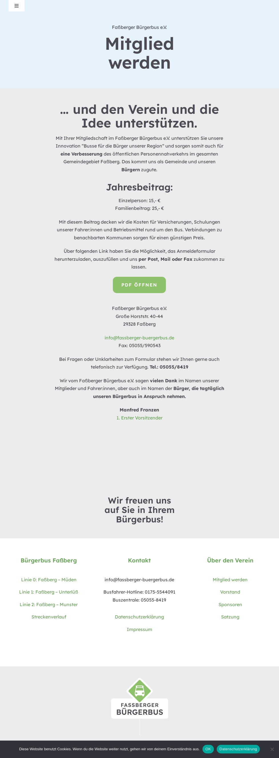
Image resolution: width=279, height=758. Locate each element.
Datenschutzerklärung (139, 617)
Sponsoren (230, 604)
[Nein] (272, 749)
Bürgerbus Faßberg (49, 560)
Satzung (230, 617)
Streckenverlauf (48, 617)
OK (208, 749)
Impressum (139, 629)
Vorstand (230, 592)
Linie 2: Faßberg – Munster (49, 604)
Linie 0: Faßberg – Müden (49, 579)
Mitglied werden (230, 579)
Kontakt (139, 560)
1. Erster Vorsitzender (139, 418)
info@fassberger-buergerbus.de (139, 338)
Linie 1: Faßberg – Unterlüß (48, 592)
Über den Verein (230, 560)
